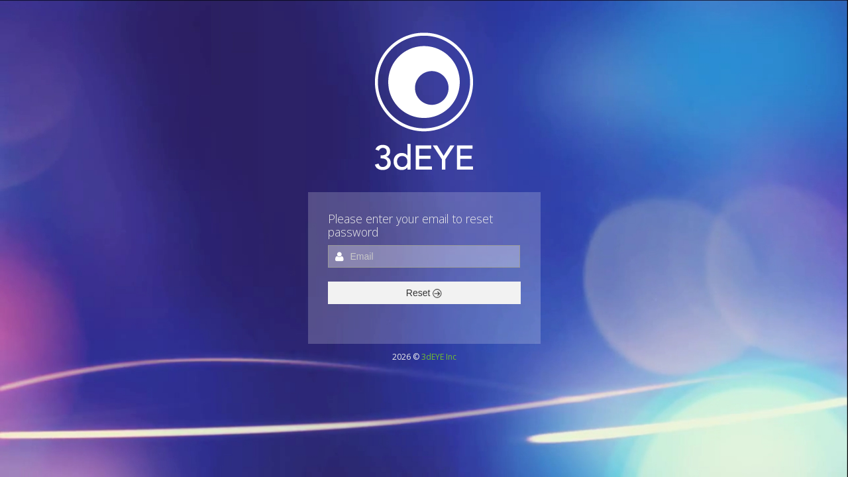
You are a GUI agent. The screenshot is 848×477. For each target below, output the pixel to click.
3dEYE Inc (438, 356)
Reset (424, 293)
